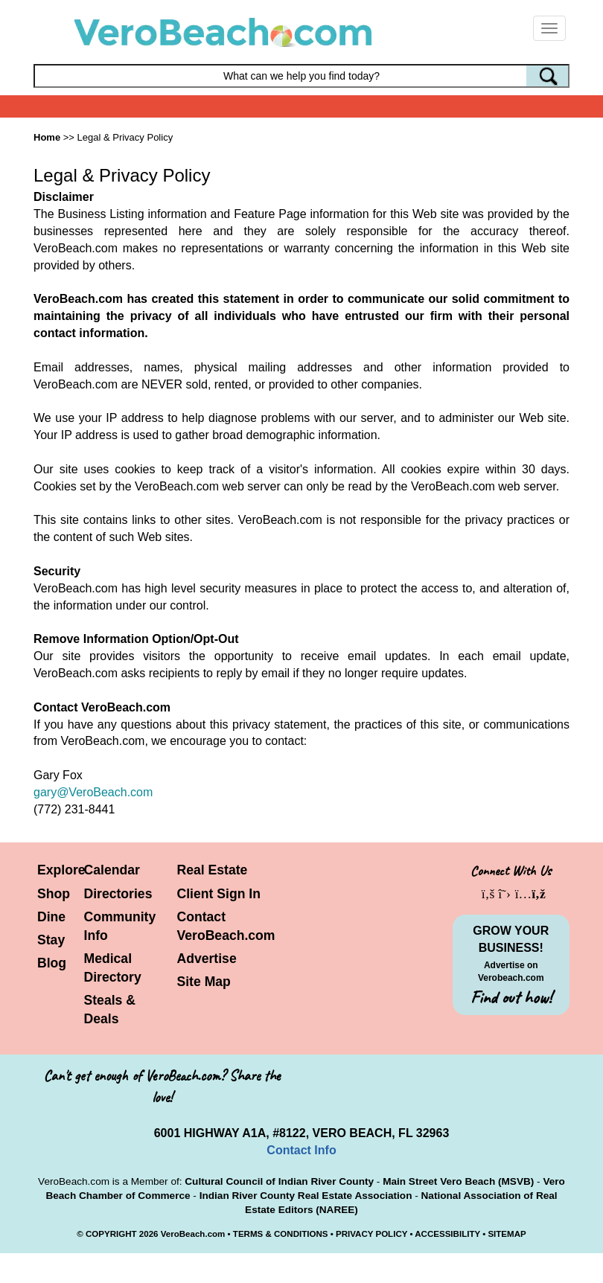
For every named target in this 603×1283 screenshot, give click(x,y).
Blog (51, 963)
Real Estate (212, 870)
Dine (51, 916)
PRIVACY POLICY (371, 1233)
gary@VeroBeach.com (93, 792)
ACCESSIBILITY (447, 1233)
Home (47, 137)
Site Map (204, 981)
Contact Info (301, 1150)
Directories (118, 893)
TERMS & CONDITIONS (280, 1233)
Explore (61, 870)
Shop (53, 893)
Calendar (112, 870)
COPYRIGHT (111, 1233)
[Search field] (302, 76)
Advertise (207, 958)
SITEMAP (507, 1233)
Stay (51, 939)
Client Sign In (219, 893)
